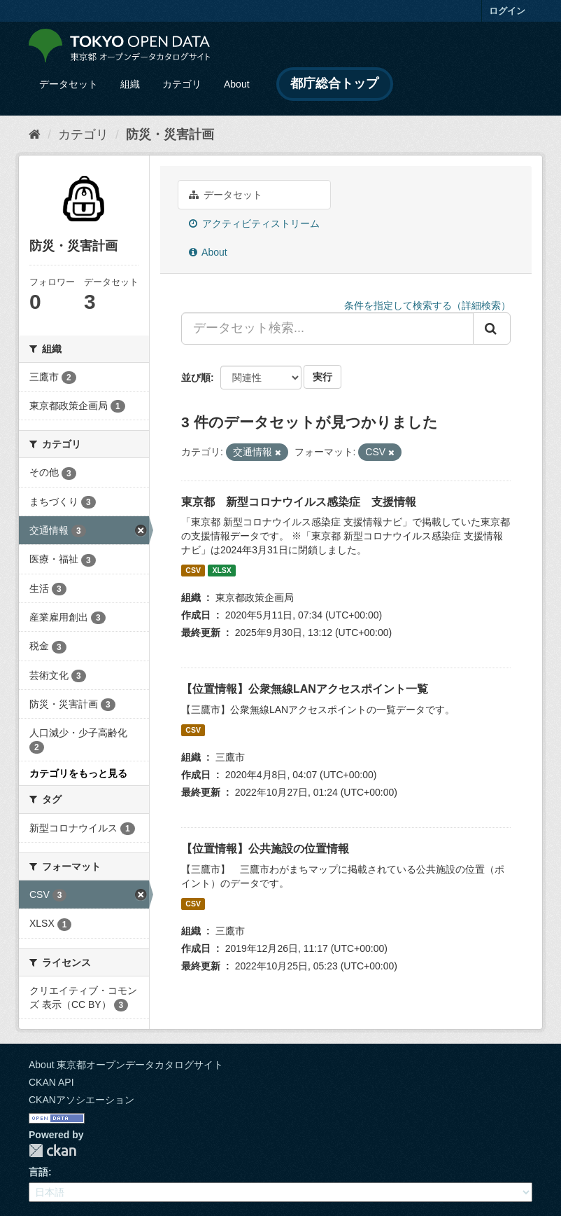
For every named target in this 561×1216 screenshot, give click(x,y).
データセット (68, 84)
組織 (130, 84)
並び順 (196, 377)
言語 (38, 1171)
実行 (322, 376)
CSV (193, 570)
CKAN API (51, 1082)
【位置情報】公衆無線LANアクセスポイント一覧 (304, 689)
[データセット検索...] (327, 328)
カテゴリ (181, 84)
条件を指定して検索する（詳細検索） (427, 305)
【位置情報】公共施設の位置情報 (265, 849)
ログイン (507, 11)
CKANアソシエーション (81, 1099)
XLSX (221, 570)
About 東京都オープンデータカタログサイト (126, 1064)
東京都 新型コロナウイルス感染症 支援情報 (298, 502)
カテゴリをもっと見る (78, 773)
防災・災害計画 (170, 134)
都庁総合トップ (334, 83)
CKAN (52, 1150)
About (237, 84)
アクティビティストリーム (254, 223)
